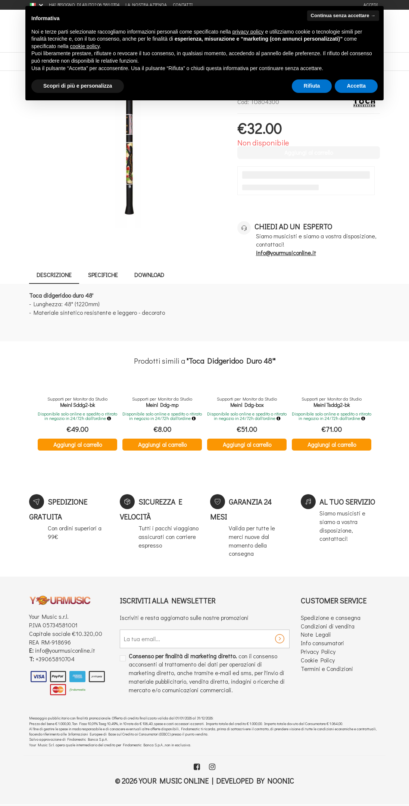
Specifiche (103, 275)
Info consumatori (322, 643)
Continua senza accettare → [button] (343, 15)
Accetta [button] (356, 86)
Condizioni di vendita (328, 626)
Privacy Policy (318, 651)
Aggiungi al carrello (77, 444)
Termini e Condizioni (327, 668)
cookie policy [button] (85, 46)
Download (149, 275)
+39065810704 (55, 659)
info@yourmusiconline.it (65, 650)
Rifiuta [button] (312, 86)
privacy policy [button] (248, 32)
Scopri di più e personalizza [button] (77, 86)
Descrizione (54, 275)
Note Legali (316, 634)
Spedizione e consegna (330, 617)
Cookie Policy (318, 660)
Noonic (280, 780)
